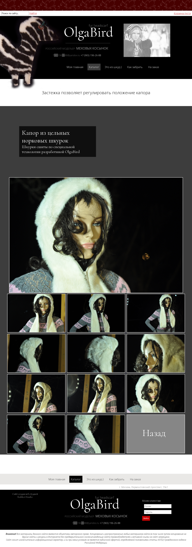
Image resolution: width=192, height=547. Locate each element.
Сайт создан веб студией (25, 495)
